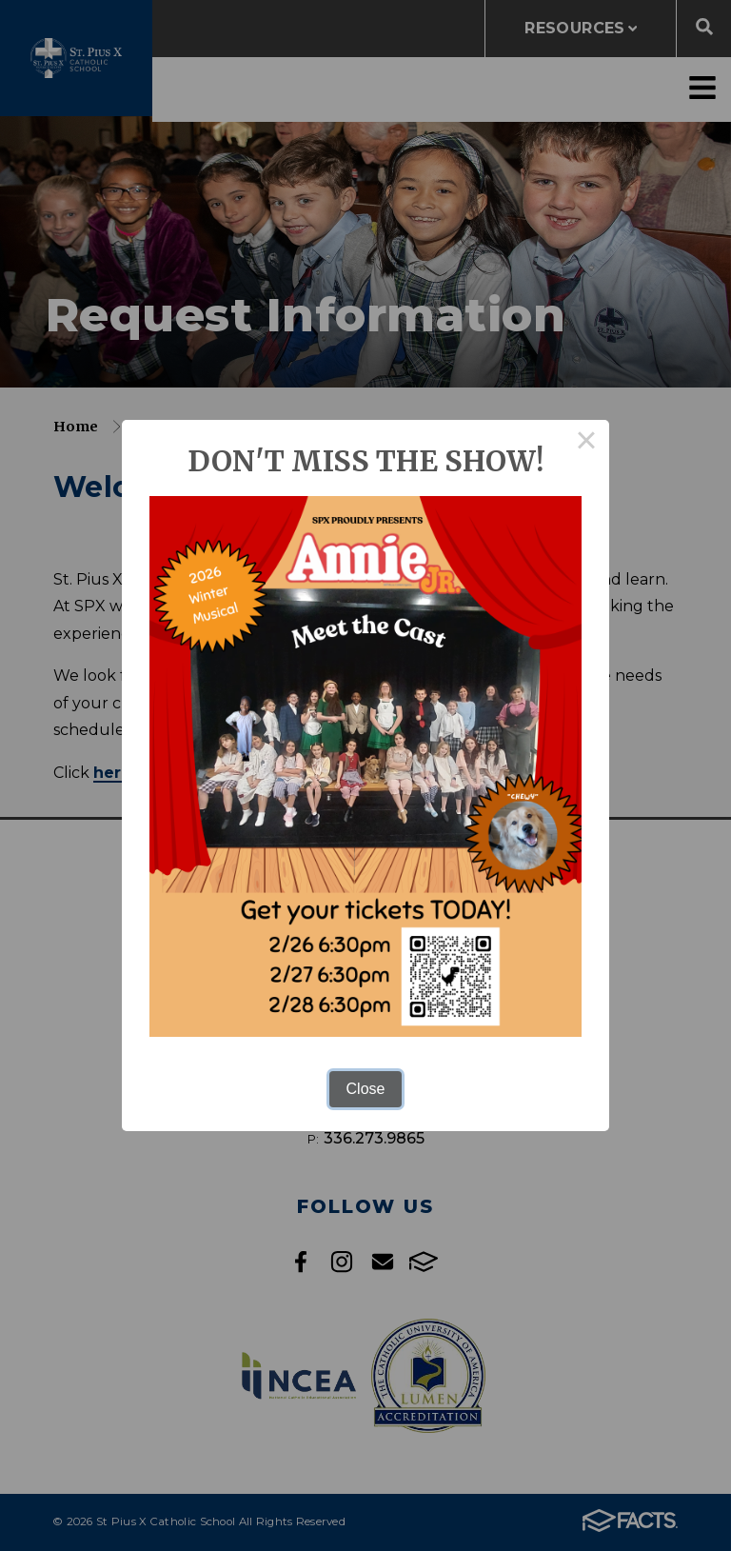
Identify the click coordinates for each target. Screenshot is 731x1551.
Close (365, 1089)
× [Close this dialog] (586, 443)
